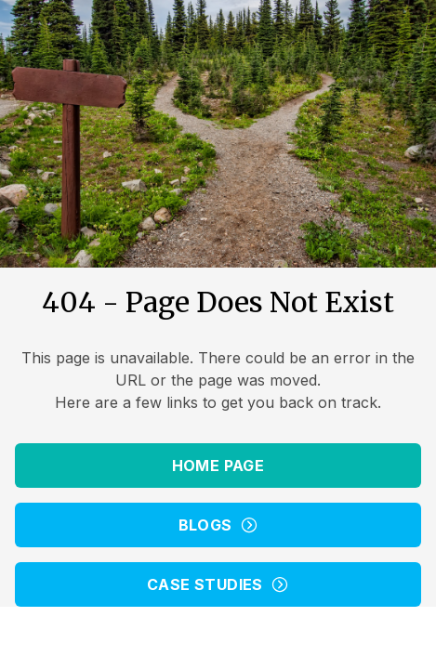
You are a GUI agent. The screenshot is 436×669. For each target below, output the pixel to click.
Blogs (218, 525)
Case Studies (218, 584)
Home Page (218, 465)
